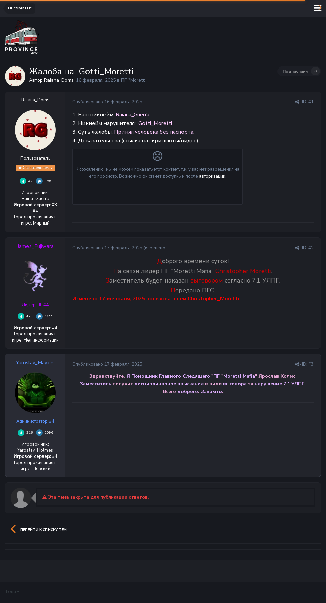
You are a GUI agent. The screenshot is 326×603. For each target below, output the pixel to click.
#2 (311, 248)
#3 (311, 364)
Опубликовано (107, 102)
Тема (12, 592)
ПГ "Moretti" (134, 80)
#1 (311, 102)
